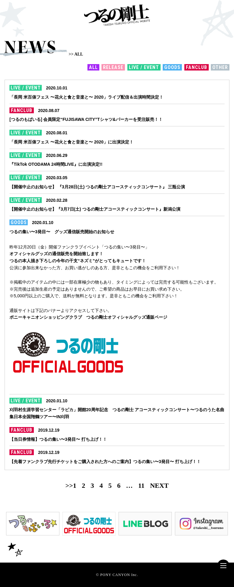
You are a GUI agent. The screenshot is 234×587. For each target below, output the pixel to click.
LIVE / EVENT (144, 67)
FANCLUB (196, 67)
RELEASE (113, 67)
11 (141, 485)
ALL (93, 67)
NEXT (159, 485)
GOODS (172, 67)
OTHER (220, 67)
